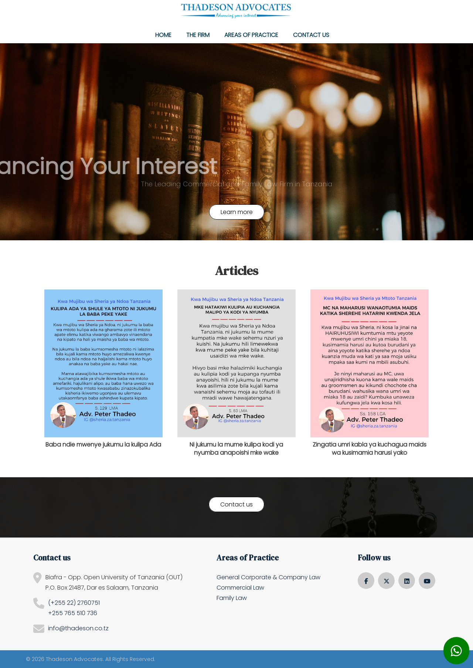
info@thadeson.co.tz (78, 628)
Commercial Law (240, 587)
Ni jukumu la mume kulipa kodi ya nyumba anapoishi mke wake (236, 448)
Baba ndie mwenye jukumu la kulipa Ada (103, 444)
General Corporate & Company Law (268, 577)
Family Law (232, 598)
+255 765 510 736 (72, 613)
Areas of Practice (251, 35)
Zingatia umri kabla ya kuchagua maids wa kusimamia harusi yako (369, 448)
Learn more (237, 212)
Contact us (311, 35)
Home (163, 35)
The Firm (198, 35)
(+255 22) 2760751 (74, 603)
